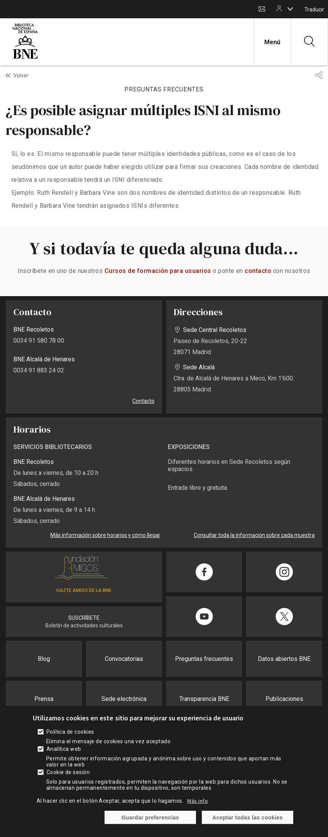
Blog (44, 658)
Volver (21, 75)
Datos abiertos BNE (284, 658)
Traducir (314, 9)
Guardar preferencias (150, 818)
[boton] (290, 8)
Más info (197, 800)
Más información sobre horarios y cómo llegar (105, 535)
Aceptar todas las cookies (247, 818)
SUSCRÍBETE (84, 618)
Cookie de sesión (68, 772)
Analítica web (64, 749)
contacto (257, 270)
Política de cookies (70, 732)
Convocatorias (124, 658)
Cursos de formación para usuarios (158, 270)
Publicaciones (284, 698)
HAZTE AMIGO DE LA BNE (83, 590)
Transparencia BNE (204, 698)
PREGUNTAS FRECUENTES (164, 89)
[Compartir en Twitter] (284, 616)
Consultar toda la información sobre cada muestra (254, 535)
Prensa (43, 698)
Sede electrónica (123, 698)
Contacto (262, 9)
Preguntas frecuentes (204, 658)
